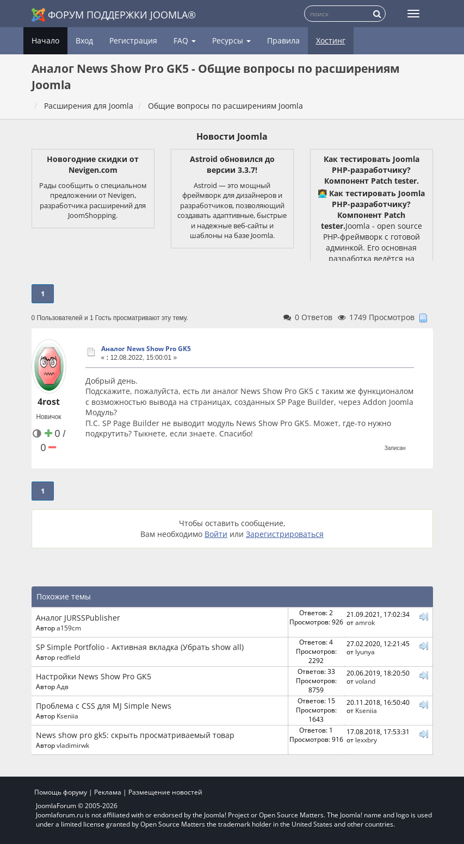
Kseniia (67, 715)
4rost (49, 402)
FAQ (185, 40)
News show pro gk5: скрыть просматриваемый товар (135, 735)
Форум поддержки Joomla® (114, 15)
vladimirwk (73, 745)
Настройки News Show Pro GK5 (93, 676)
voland (365, 681)
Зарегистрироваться (285, 534)
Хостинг (330, 40)
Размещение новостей (165, 792)
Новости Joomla (232, 136)
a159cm (69, 627)
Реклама (107, 792)
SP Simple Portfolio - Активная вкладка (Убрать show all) (140, 647)
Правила (283, 40)
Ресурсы (231, 40)
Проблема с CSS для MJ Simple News (103, 706)
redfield (68, 657)
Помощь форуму (60, 792)
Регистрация (133, 40)
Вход (84, 40)
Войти (216, 534)
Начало (45, 40)
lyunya (365, 651)
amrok (365, 622)
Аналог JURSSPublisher (78, 617)
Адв (63, 686)
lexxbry (366, 739)
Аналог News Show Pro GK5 (146, 349)
